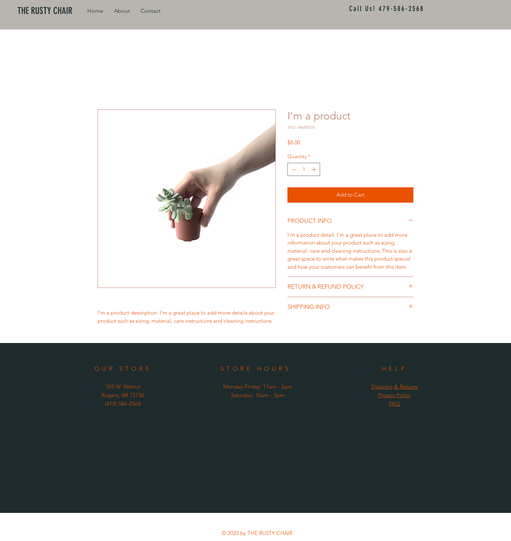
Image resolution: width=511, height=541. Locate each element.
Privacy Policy (394, 395)
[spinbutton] (303, 169)
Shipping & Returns (394, 386)
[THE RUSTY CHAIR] (49, 11)
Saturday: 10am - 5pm (258, 395)
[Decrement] (293, 169)
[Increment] (314, 169)
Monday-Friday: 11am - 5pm (258, 386)
